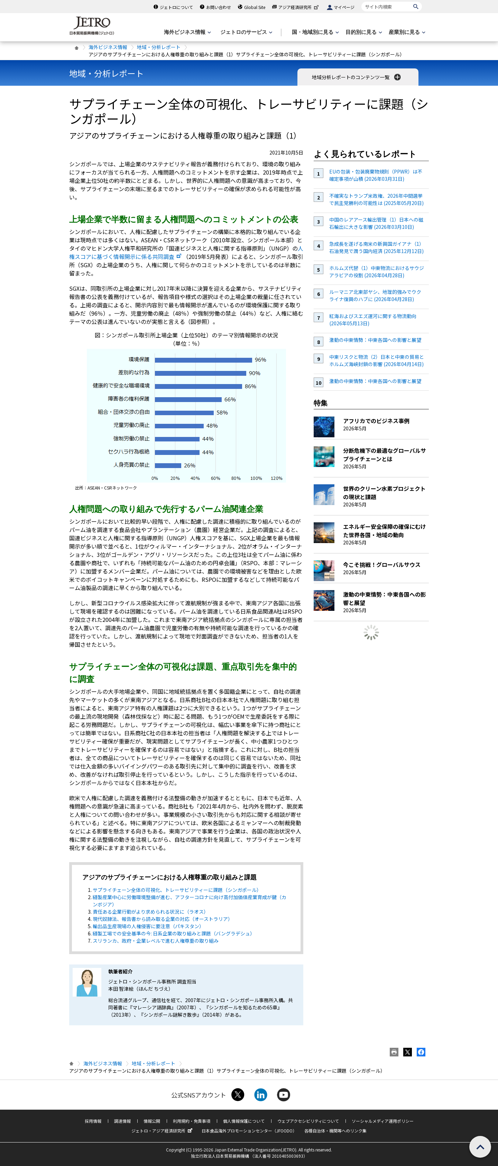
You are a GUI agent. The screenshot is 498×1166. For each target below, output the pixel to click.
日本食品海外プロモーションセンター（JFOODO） (249, 1131)
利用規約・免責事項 (191, 1121)
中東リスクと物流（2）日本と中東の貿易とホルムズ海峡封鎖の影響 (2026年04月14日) (376, 360)
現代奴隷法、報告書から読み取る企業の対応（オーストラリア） (163, 918)
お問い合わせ (218, 7)
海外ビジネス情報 (108, 47)
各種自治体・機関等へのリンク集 (335, 1131)
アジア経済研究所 (299, 7)
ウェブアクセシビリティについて (308, 1121)
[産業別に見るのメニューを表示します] (406, 32)
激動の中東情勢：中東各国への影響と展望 (375, 339)
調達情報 (122, 1121)
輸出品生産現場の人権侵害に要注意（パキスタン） (148, 926)
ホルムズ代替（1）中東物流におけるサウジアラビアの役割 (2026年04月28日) (376, 271)
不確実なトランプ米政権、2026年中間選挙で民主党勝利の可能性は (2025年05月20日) (376, 199)
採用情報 (93, 1121)
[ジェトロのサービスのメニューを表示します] (245, 32)
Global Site (254, 7)
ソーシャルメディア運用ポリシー (383, 1121)
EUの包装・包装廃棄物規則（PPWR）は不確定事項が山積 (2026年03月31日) (375, 175)
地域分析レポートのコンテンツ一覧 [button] (357, 77)
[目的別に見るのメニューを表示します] (363, 32)
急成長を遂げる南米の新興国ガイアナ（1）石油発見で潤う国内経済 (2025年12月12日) (376, 247)
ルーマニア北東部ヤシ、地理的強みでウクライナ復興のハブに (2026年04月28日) (375, 295)
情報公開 (152, 1121)
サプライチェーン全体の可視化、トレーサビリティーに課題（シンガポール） (177, 889)
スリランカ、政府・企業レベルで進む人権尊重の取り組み (156, 940)
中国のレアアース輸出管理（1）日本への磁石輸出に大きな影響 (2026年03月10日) (376, 223)
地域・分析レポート (159, 47)
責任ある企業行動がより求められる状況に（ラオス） (151, 911)
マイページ (344, 7)
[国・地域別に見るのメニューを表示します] (315, 32)
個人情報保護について (244, 1121)
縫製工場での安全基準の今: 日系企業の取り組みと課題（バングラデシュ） (174, 933)
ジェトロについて (176, 7)
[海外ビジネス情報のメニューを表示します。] (187, 32)
